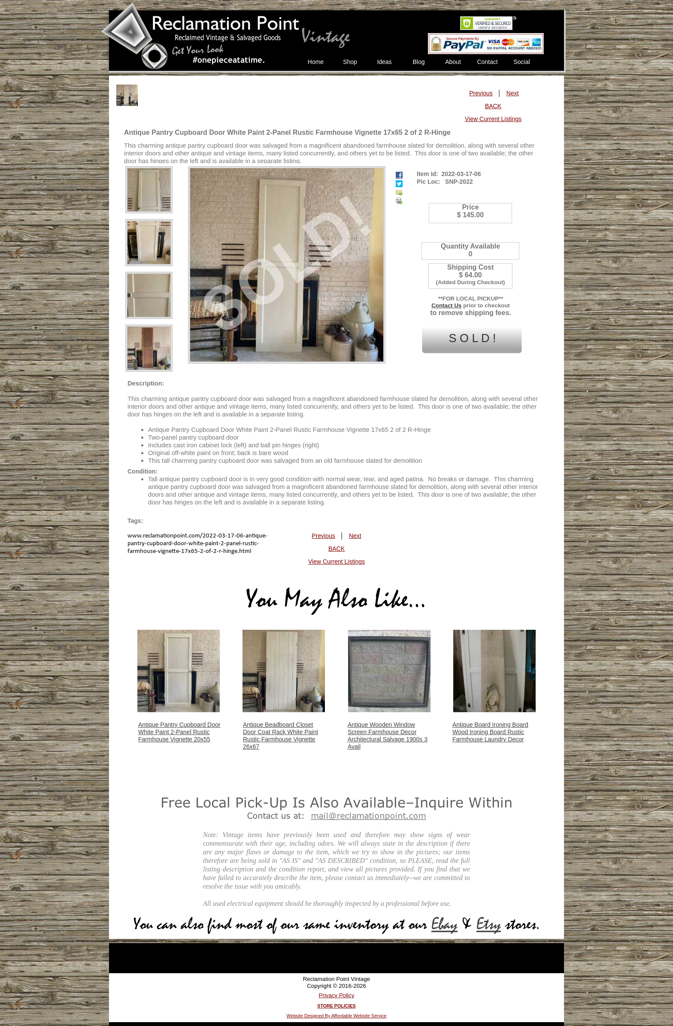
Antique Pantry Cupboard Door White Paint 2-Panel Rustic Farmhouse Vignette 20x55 (179, 732)
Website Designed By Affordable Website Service (337, 1015)
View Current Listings (493, 118)
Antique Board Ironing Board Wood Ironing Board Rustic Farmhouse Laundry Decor (490, 732)
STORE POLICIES (336, 1005)
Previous (480, 93)
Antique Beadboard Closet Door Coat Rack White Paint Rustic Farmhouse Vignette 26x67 (280, 735)
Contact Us (446, 305)
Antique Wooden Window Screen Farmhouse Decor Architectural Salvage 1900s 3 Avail (387, 735)
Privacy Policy (337, 995)
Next (512, 93)
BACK (493, 106)
